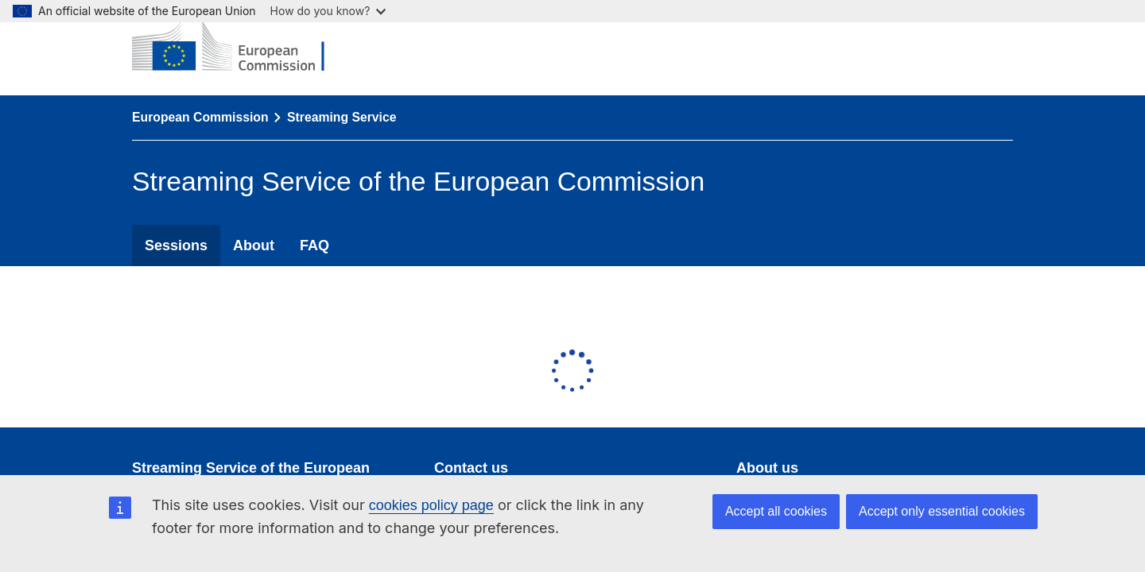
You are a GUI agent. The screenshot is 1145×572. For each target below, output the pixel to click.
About (253, 245)
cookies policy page (431, 505)
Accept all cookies (776, 511)
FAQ (314, 245)
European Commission (200, 117)
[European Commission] (240, 47)
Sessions (176, 245)
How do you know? (328, 10)
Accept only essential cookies (942, 511)
